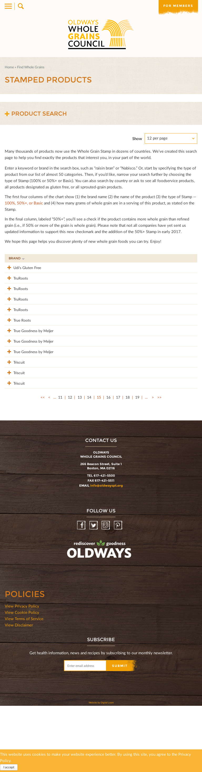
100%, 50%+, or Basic (24, 202)
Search (20, 6)
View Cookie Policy (22, 678)
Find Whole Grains (30, 67)
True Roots (17, 347)
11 (60, 463)
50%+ (187, 258)
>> (159, 463)
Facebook (81, 591)
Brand (17, 258)
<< (43, 463)
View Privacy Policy (22, 672)
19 (137, 463)
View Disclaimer (19, 691)
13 (80, 463)
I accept (8, 767)
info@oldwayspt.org (106, 552)
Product (54, 258)
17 (118, 463)
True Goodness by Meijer (23, 366)
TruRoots (16, 283)
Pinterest (118, 591)
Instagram (106, 591)
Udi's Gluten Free (22, 267)
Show (137, 138)
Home (9, 67)
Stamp (143, 258)
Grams (166, 258)
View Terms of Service (24, 684)
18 (127, 463)
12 (70, 463)
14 (89, 463)
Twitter (94, 591)
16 (108, 463)
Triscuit (14, 411)
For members (178, 6)
